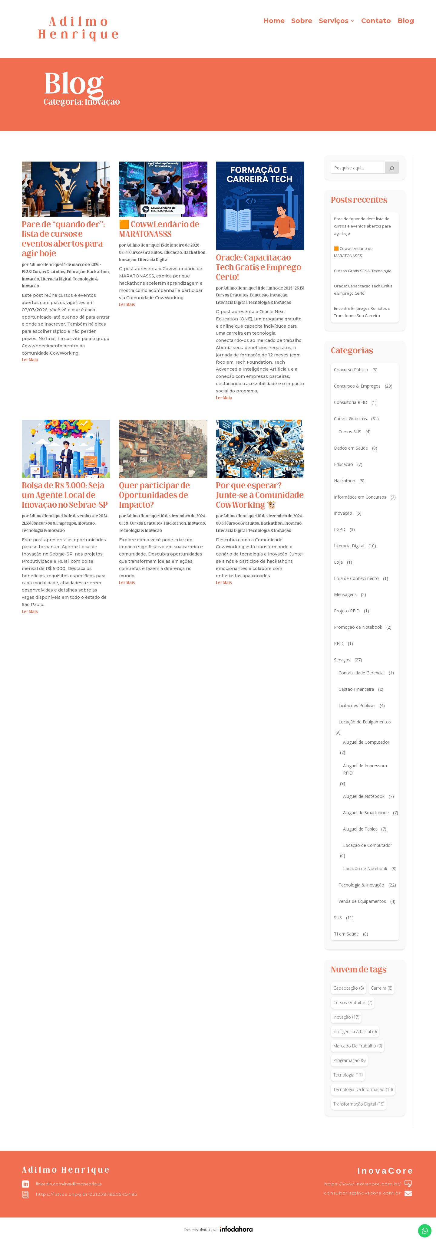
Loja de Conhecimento (356, 578)
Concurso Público (351, 369)
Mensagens (345, 594)
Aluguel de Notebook (364, 796)
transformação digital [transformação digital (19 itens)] (358, 1104)
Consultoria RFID (350, 402)
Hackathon (98, 272)
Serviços (333, 22)
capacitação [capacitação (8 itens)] (348, 988)
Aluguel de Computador (366, 742)
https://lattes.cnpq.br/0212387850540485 (86, 1194)
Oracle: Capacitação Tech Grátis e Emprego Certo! (258, 268)
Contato (376, 22)
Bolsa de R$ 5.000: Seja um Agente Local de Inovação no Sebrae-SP (65, 496)
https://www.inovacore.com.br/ (362, 1184)
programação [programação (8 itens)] (349, 1060)
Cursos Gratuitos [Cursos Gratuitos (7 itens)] (352, 1002)
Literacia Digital (56, 279)
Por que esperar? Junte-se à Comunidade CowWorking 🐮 (260, 496)
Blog (406, 22)
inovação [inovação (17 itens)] (346, 1017)
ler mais (30, 360)
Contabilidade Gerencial (362, 673)
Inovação (30, 279)
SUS (338, 917)
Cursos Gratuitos (49, 272)
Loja (338, 562)
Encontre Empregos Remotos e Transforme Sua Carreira (362, 312)
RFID (339, 643)
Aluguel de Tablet (360, 829)
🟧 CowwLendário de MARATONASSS (353, 252)
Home (274, 22)
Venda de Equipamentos (362, 901)
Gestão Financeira (356, 689)
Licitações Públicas (357, 705)
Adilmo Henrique (45, 265)
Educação (76, 272)
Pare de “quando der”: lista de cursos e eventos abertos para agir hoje (362, 226)
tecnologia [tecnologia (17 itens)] (347, 1075)
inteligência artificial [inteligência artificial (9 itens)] (355, 1031)
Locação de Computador (367, 845)
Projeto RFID (347, 611)
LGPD (339, 529)
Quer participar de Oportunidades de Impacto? (154, 496)
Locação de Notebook (365, 868)
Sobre (301, 22)
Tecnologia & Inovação (269, 302)
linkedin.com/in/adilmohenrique (69, 1184)
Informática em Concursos (360, 497)
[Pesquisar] (392, 168)
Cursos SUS (350, 431)
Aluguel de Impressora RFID (365, 769)
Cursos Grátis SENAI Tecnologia (362, 271)
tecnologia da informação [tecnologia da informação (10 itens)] (363, 1089)
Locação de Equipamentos (365, 722)
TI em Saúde (346, 934)
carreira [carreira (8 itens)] (381, 988)
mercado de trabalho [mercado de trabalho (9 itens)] (357, 1046)
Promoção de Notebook (358, 627)
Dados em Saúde (351, 448)
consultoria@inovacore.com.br (362, 1193)
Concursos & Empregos (53, 523)
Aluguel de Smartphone (366, 812)
